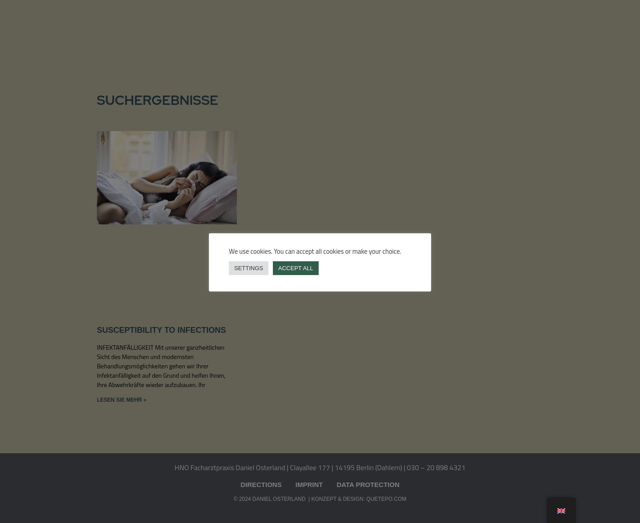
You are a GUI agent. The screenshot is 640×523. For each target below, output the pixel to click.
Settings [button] (248, 268)
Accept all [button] (295, 268)
